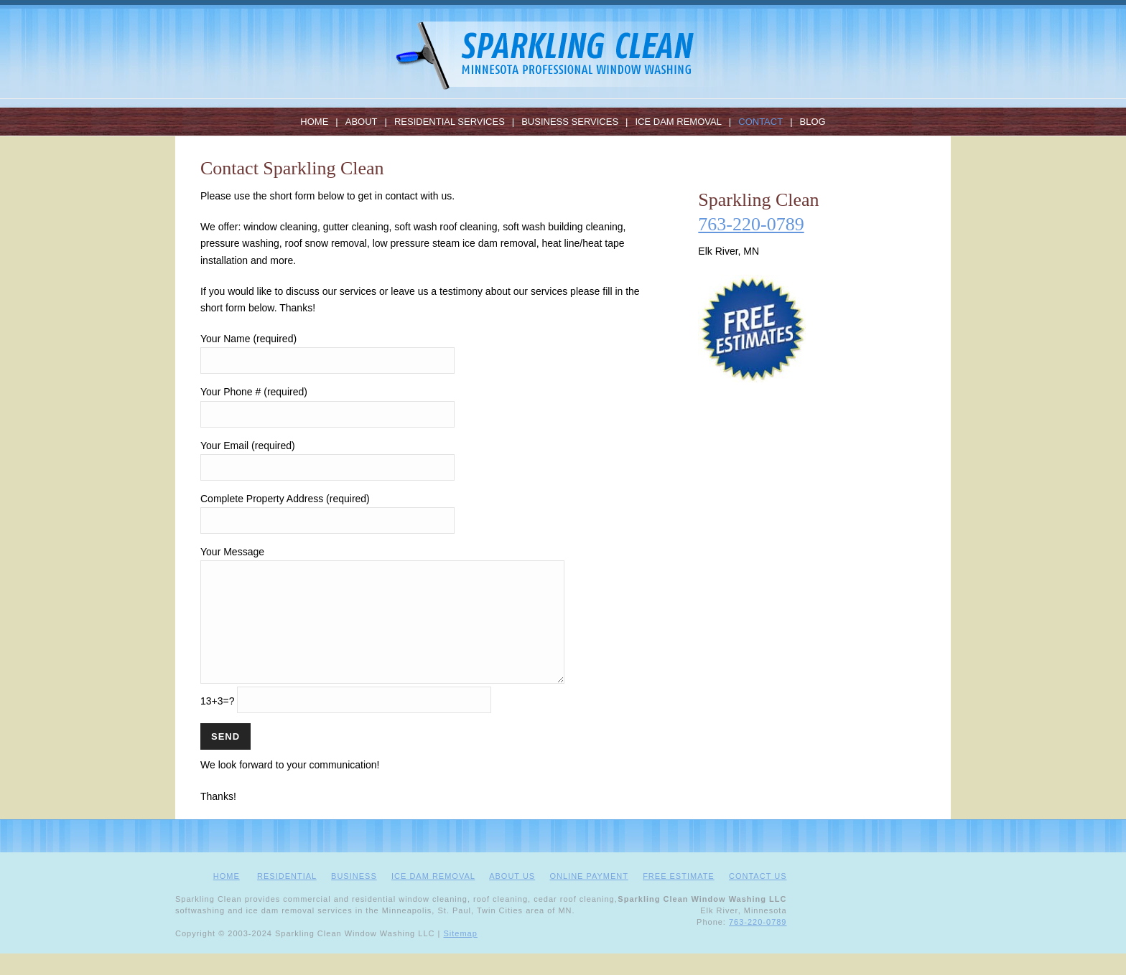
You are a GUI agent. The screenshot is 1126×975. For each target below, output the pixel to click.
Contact (760, 121)
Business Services (569, 121)
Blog (813, 121)
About (361, 121)
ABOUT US (512, 897)
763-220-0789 (751, 224)
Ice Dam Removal (678, 121)
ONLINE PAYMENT (588, 897)
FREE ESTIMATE (679, 897)
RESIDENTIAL (287, 897)
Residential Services (449, 121)
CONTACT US (758, 897)
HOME (226, 897)
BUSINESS (354, 897)
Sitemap (460, 955)
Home (314, 121)
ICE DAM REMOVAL (433, 897)
